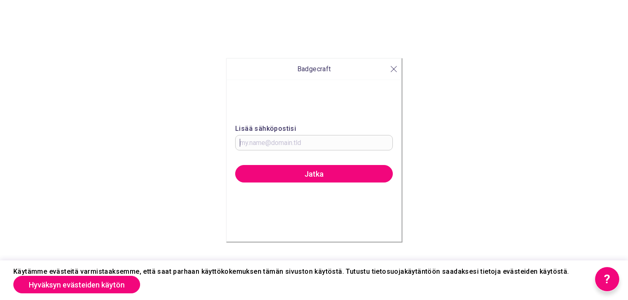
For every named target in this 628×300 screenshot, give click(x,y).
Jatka (314, 174)
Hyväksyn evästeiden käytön (77, 284)
